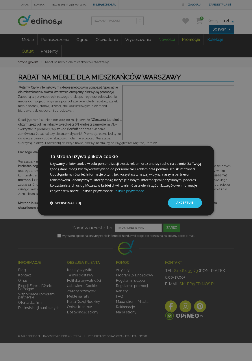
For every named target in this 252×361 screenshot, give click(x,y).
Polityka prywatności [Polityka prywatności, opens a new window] (129, 191)
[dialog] (126, 181)
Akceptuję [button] (185, 203)
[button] (65, 202)
